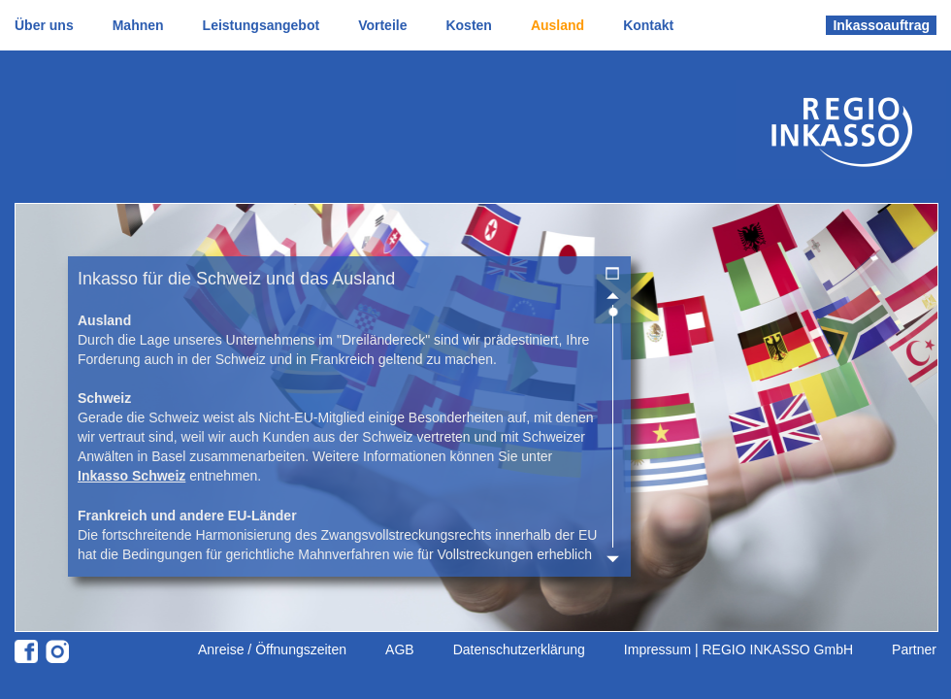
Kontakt (648, 25)
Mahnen (138, 25)
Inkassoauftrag (881, 25)
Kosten (468, 25)
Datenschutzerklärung (519, 649)
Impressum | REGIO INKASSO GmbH (738, 649)
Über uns (44, 25)
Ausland (557, 25)
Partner (914, 649)
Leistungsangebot (261, 25)
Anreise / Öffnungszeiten (272, 649)
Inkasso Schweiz (131, 475)
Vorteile (382, 25)
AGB (399, 649)
